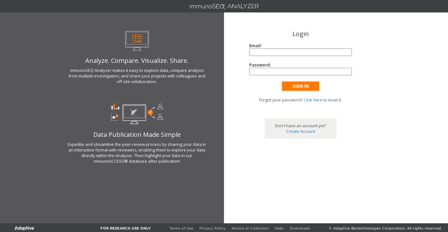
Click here (313, 100)
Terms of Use (181, 228)
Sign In (300, 86)
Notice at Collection (250, 228)
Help (279, 228)
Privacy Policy (212, 228)
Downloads (300, 228)
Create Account (300, 131)
